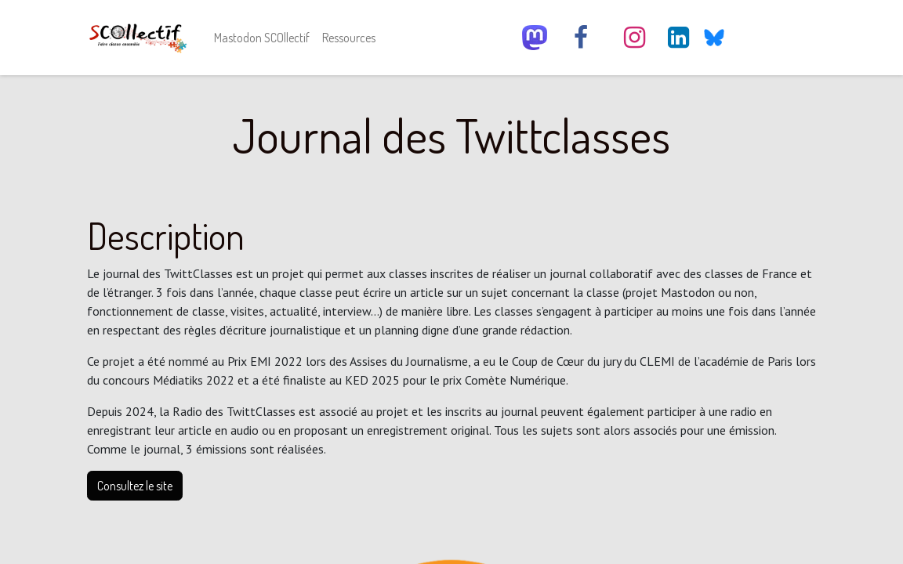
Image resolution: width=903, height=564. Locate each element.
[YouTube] (754, 38)
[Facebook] (581, 38)
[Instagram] (634, 38)
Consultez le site (134, 486)
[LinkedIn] (678, 37)
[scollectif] (534, 37)
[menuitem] (262, 37)
